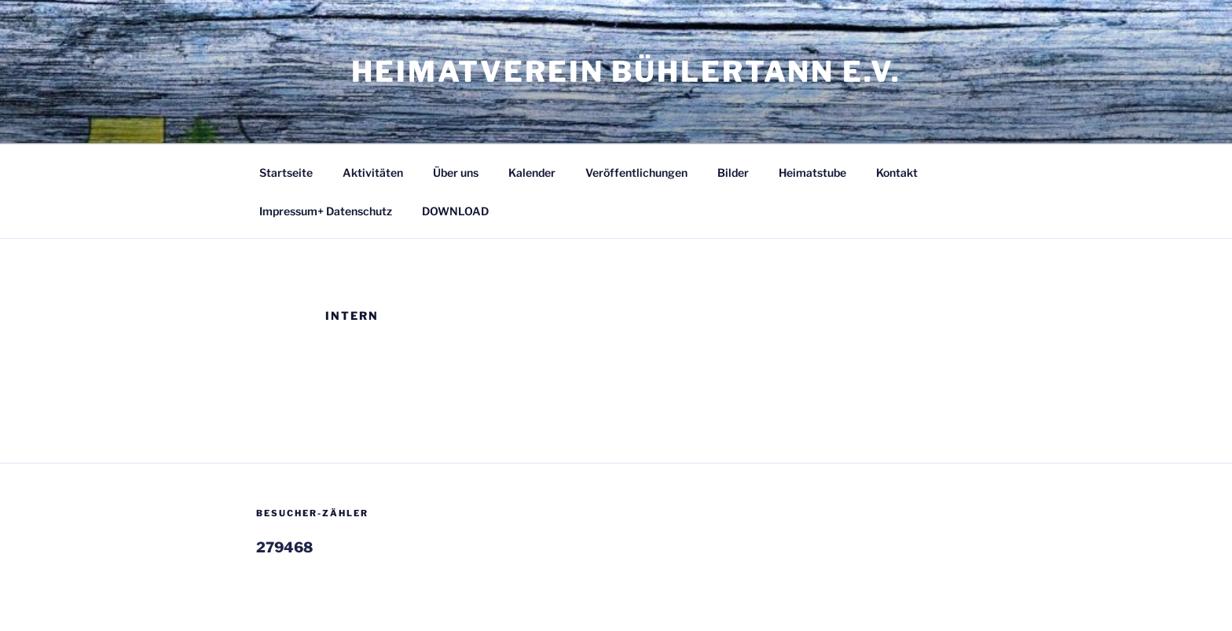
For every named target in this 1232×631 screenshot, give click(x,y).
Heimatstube (812, 172)
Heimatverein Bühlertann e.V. (626, 71)
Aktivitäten (373, 172)
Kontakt (897, 172)
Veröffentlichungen (636, 172)
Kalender (532, 172)
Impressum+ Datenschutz (325, 211)
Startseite (286, 172)
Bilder (733, 172)
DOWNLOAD (455, 211)
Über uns (455, 172)
